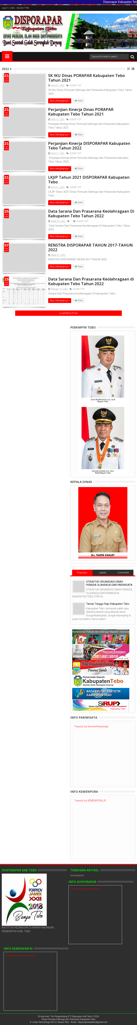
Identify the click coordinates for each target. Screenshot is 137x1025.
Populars (82, 572)
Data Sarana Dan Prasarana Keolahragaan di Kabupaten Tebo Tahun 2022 (91, 281)
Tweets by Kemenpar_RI (20, 955)
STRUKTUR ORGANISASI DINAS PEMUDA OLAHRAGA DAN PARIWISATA (109, 583)
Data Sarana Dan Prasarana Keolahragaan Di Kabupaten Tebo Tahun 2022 (91, 213)
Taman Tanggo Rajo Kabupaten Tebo (107, 603)
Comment (123, 572)
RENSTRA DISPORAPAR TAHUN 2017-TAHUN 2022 (90, 247)
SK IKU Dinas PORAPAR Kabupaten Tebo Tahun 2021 (86, 78)
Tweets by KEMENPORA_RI (90, 800)
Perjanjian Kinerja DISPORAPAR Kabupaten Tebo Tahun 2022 (89, 146)
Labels (102, 572)
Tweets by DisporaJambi (85, 889)
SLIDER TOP (75, 85)
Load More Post (68, 313)
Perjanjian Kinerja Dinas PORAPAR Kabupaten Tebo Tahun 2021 (80, 112)
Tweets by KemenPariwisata (91, 726)
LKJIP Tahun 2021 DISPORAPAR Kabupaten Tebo (89, 179)
